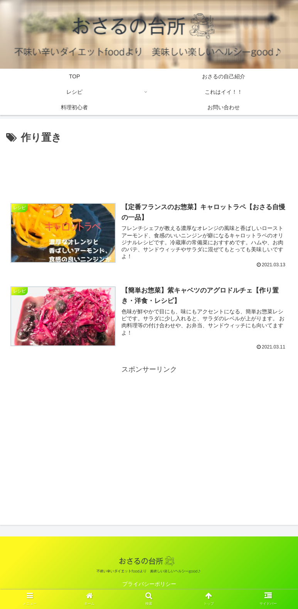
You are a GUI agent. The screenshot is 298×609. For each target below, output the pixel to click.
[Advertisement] (149, 168)
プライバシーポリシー (149, 584)
